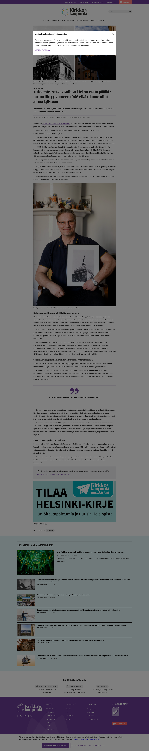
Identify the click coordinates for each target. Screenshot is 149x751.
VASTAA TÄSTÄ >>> (42, 50)
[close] (113, 34)
